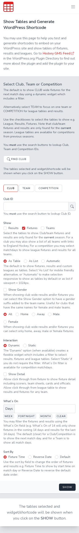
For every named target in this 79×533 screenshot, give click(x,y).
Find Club (16, 159)
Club (11, 188)
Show (67, 487)
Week (8, 416)
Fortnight (26, 416)
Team (27, 188)
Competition (49, 188)
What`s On (10, 401)
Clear (61, 416)
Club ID (8, 199)
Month (45, 416)
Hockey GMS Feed (59, 53)
